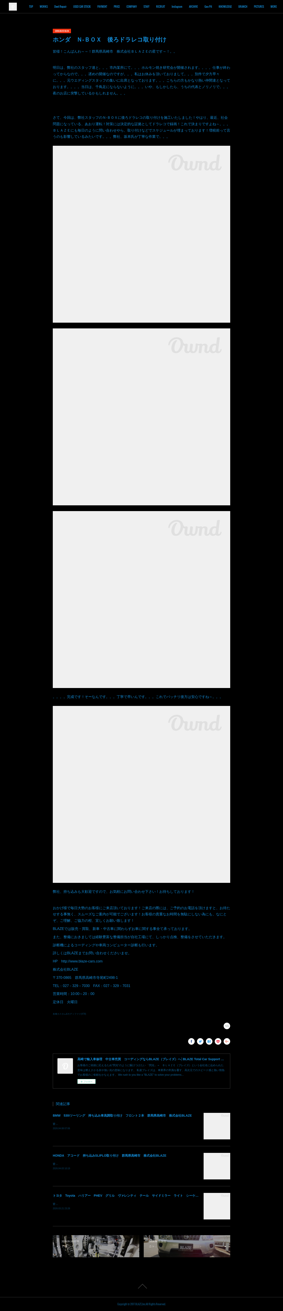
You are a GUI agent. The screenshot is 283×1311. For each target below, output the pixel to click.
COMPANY (157, 6)
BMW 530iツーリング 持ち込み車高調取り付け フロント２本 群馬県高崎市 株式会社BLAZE (122, 1115)
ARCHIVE (218, 6)
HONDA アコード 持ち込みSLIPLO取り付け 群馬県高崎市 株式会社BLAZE (109, 1155)
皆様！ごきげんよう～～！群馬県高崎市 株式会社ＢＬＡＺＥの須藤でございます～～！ (106, 1204)
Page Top (141, 1286)
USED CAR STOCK (107, 6)
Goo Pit (234, 6)
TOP (57, 6)
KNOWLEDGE (250, 6)
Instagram (202, 6)
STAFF (172, 6)
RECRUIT (186, 6)
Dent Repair (86, 6)
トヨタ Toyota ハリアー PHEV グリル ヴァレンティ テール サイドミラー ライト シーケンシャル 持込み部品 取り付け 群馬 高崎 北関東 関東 (167, 1195)
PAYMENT (128, 6)
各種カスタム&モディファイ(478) (69, 1014)
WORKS (69, 6)
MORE (267, 6)
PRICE (142, 6)
